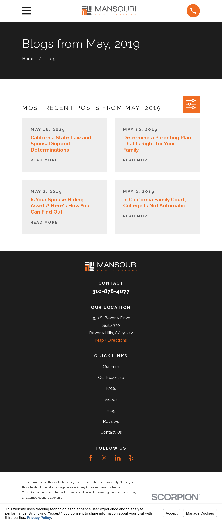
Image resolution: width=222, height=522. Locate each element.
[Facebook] (91, 458)
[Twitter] (104, 458)
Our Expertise (111, 377)
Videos (111, 399)
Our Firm (111, 366)
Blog (111, 410)
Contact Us (111, 432)
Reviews (111, 421)
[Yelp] (131, 458)
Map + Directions (111, 340)
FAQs (111, 388)
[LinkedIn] (118, 458)
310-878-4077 (111, 291)
